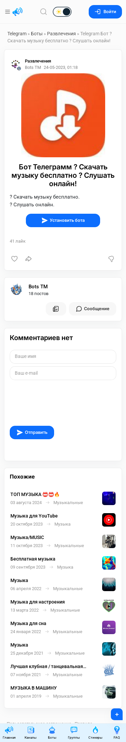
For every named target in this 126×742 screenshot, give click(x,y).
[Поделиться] (29, 259)
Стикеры (95, 732)
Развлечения (61, 33)
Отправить (31, 432)
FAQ (117, 732)
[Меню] (8, 11)
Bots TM (38, 287)
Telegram (17, 33)
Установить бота (63, 220)
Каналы (30, 732)
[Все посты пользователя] (56, 309)
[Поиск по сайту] (43, 11)
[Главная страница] (17, 12)
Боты (37, 33)
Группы (74, 732)
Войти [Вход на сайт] (105, 11)
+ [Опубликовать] (112, 712)
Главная (9, 732)
